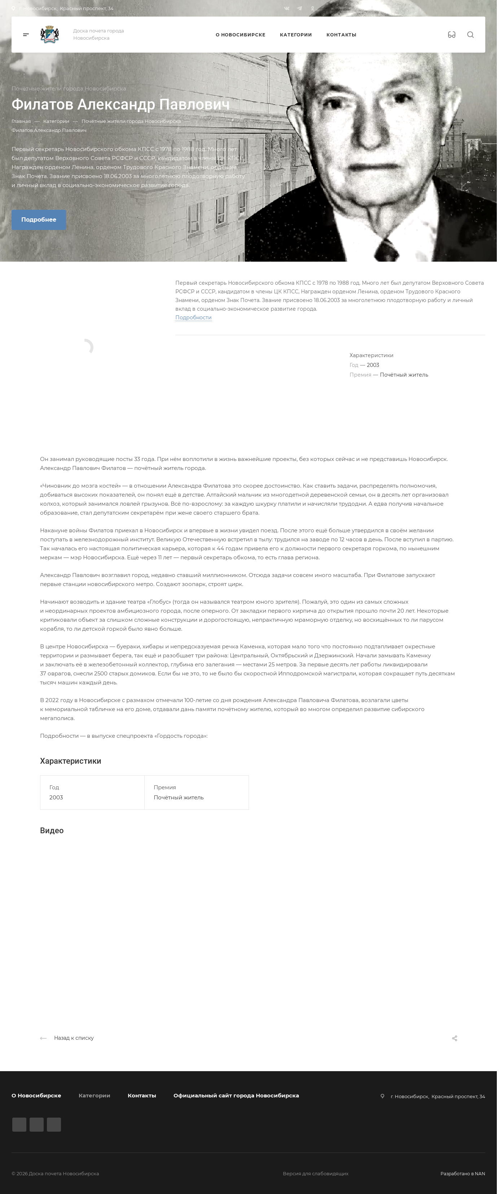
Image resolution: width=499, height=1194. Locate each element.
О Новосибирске (36, 1095)
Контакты (142, 1095)
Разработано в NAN (463, 1173)
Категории (94, 1095)
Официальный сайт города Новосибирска (236, 1095)
